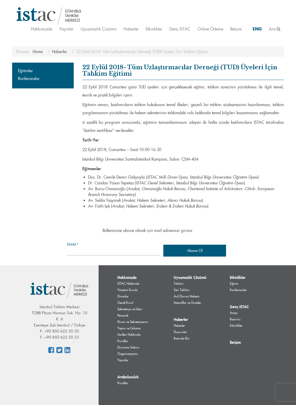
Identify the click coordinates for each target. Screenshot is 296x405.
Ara (274, 29)
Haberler (131, 29)
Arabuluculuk (128, 377)
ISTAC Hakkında (128, 283)
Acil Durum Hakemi (186, 296)
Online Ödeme (210, 29)
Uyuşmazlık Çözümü (98, 29)
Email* (113, 248)
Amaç (234, 313)
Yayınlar (66, 29)
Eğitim (234, 283)
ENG (257, 29)
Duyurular (180, 332)
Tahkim (178, 283)
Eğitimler (25, 70)
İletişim (236, 29)
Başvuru (235, 319)
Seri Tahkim (181, 290)
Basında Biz (181, 338)
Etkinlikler (154, 29)
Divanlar (123, 296)
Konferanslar (29, 78)
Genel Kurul (125, 303)
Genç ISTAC (179, 29)
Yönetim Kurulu (127, 290)
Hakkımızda (41, 29)
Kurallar (122, 383)
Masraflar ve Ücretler (187, 303)
